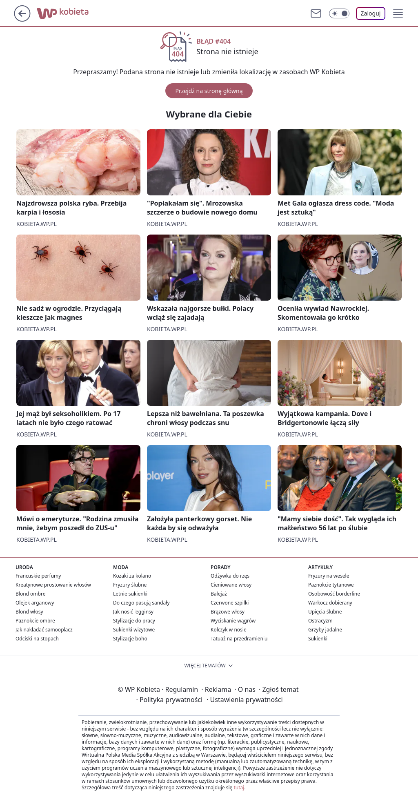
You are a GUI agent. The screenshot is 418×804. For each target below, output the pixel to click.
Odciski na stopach (37, 638)
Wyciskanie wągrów (233, 620)
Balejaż (219, 593)
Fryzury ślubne (130, 584)
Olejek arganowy (35, 602)
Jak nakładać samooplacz (44, 629)
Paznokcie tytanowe (331, 584)
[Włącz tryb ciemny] (339, 13)
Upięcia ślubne (325, 611)
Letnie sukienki (130, 593)
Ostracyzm (320, 620)
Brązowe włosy (228, 611)
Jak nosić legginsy (133, 611)
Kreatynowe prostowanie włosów (53, 584)
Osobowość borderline (334, 593)
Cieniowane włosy (231, 584)
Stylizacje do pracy (134, 620)
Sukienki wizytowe (134, 629)
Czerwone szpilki (230, 602)
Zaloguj (371, 13)
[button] (398, 13)
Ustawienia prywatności (244, 699)
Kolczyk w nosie (229, 629)
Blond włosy (29, 611)
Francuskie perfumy (38, 575)
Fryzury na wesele (328, 575)
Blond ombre (30, 593)
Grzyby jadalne (325, 629)
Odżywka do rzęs (230, 575)
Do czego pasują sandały (141, 602)
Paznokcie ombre (35, 620)
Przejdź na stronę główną (208, 91)
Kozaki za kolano (132, 575)
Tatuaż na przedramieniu (239, 638)
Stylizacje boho (130, 638)
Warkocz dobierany (330, 602)
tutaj (238, 787)
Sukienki (317, 638)
